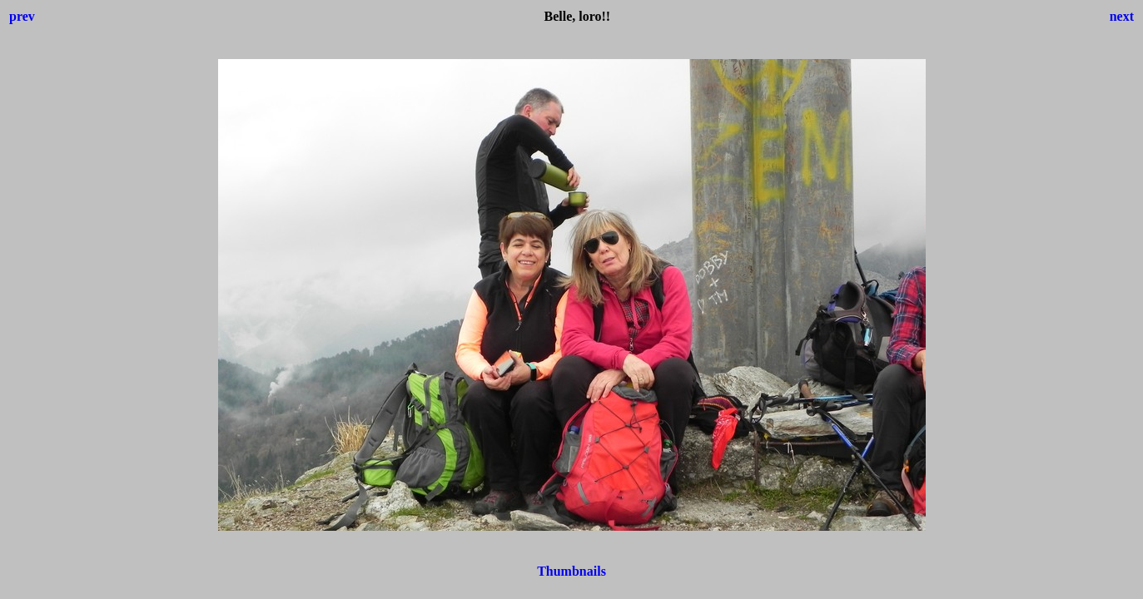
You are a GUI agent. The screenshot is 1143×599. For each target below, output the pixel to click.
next (1122, 16)
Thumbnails (571, 571)
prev (22, 16)
